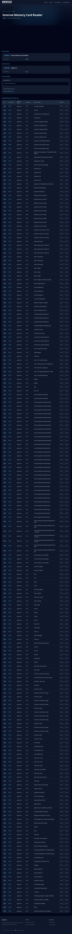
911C (27, 364)
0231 (27, 536)
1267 (27, 738)
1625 (27, 387)
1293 (27, 761)
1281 (27, 157)
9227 (27, 884)
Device (66, 106)
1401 (27, 827)
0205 (27, 314)
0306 (27, 846)
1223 (27, 677)
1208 (27, 654)
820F (27, 180)
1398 (27, 857)
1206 (27, 647)
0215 (27, 448)
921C (27, 114)
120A (27, 685)
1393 (27, 117)
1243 (27, 719)
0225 (27, 498)
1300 (27, 742)
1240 (27, 693)
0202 (27, 788)
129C (27, 635)
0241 (27, 505)
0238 (27, 501)
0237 (27, 463)
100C (27, 834)
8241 (27, 260)
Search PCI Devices (30, 922)
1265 (27, 723)
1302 (27, 750)
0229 (27, 421)
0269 (27, 807)
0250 (27, 125)
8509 (27, 333)
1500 (27, 880)
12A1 (27, 616)
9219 (27, 287)
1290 (27, 608)
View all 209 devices (9, 91)
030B (27, 570)
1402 (27, 310)
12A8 (27, 643)
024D (27, 526)
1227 (27, 823)
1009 (27, 390)
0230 (27, 531)
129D (27, 612)
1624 (27, 830)
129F (27, 582)
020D (27, 850)
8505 (27, 272)
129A (27, 574)
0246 (27, 475)
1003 (27, 371)
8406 (27, 562)
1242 (27, 704)
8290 (27, 226)
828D (27, 222)
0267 (27, 800)
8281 (27, 207)
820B (27, 191)
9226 (27, 796)
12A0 (27, 639)
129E (27, 773)
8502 (27, 268)
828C (27, 218)
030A (27, 566)
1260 (27, 689)
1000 (27, 184)
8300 (27, 279)
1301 (27, 746)
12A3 (27, 593)
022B (27, 550)
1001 (27, 792)
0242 (27, 432)
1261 (27, 670)
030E (27, 811)
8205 (27, 172)
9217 (27, 872)
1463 (27, 352)
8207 (27, 241)
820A (27, 187)
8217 (27, 237)
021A (27, 413)
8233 (27, 379)
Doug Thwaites (21, 930)
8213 (27, 195)
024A (27, 521)
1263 (27, 708)
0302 (27, 842)
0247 (27, 513)
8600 (27, 383)
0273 (27, 482)
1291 (27, 758)
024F (27, 121)
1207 (27, 650)
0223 (27, 417)
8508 (27, 784)
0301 (27, 899)
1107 (27, 888)
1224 (27, 700)
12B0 (27, 356)
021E (27, 144)
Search (51, 2)
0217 (27, 410)
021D (27, 140)
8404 (27, 559)
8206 (27, 176)
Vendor (61, 106)
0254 (27, 517)
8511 (27, 341)
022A (27, 545)
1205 (27, 681)
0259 (27, 394)
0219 (27, 490)
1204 (27, 658)
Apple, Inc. (9, 11)
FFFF (27, 230)
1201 (27, 110)
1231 (27, 727)
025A (27, 398)
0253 (27, 478)
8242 (27, 264)
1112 (27, 344)
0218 (27, 452)
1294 (27, 627)
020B (27, 853)
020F (27, 444)
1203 (27, 666)
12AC (27, 620)
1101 (27, 865)
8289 (27, 214)
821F (27, 253)
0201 (27, 895)
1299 (27, 765)
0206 (27, 318)
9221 (27, 106)
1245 (27, 673)
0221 (27, 133)
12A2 (27, 589)
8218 (27, 199)
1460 (27, 302)
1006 (27, 367)
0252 (27, 440)
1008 (27, 819)
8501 (27, 283)
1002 (27, 325)
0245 (27, 436)
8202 (27, 348)
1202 (27, 662)
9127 (27, 375)
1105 (27, 164)
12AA (27, 777)
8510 (27, 337)
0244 (27, 509)
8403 (27, 555)
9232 (27, 298)
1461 (27, 903)
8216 (27, 233)
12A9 (27, 585)
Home (45, 2)
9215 (27, 869)
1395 (27, 861)
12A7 (27, 892)
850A (27, 329)
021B (27, 455)
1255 (27, 716)
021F (27, 148)
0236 (27, 425)
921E (27, 295)
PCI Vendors (58, 2)
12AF (27, 907)
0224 (27, 459)
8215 (27, 249)
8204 (27, 245)
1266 (27, 735)
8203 (27, 168)
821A (27, 203)
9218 (27, 291)
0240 (27, 467)
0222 (27, 137)
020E (27, 402)
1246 (27, 731)
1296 (27, 769)
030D (27, 804)
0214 (27, 406)
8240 (27, 256)
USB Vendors (66, 2)
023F (27, 429)
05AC (10, 106)
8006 (27, 306)
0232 (27, 541)
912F (27, 360)
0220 (27, 129)
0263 (27, 152)
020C (27, 321)
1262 (27, 696)
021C (27, 494)
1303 (27, 754)
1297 (27, 631)
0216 (27, 486)
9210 (27, 876)
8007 (27, 911)
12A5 (27, 601)
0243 (27, 471)
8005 (27, 838)
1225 (27, 712)
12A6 (27, 597)
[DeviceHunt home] (7, 2)
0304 (27, 815)
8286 (27, 210)
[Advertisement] (36, 36)
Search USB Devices (30, 924)
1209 (27, 781)
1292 (27, 624)
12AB (27, 578)
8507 (27, 275)
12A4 (27, 604)
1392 (27, 161)
